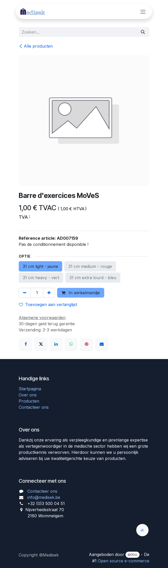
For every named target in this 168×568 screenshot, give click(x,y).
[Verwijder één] (25, 293)
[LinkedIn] (56, 344)
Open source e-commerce (123, 560)
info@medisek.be (43, 497)
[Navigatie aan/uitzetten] (143, 11)
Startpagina (30, 388)
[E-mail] (102, 344)
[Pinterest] (86, 344)
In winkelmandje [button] (80, 292)
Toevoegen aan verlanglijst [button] (48, 304)
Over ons (28, 394)
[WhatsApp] (71, 344)
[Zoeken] (142, 32)
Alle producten (36, 46)
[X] (41, 344)
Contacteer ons (34, 407)
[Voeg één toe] (49, 293)
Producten (29, 401)
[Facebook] (25, 344)
